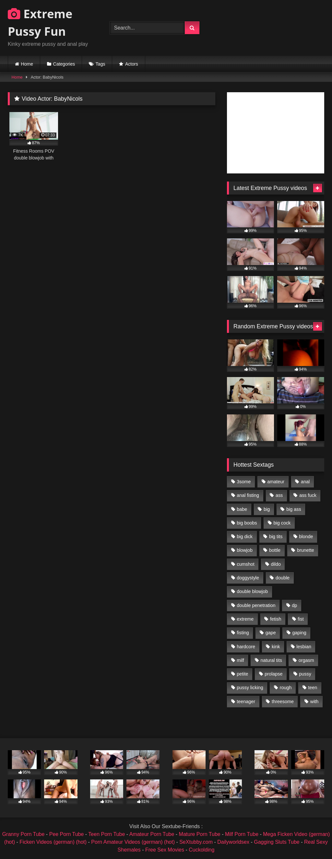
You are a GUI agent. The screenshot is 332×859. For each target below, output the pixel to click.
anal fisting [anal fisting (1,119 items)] (248, 495)
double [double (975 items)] (283, 577)
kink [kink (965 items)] (276, 646)
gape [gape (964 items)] (271, 632)
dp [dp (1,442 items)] (294, 605)
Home (27, 64)
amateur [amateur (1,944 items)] (275, 481)
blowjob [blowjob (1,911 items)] (245, 550)
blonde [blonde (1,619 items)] (306, 536)
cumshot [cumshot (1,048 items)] (245, 564)
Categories (64, 64)
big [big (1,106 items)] (267, 509)
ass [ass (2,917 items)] (279, 495)
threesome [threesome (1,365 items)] (283, 701)
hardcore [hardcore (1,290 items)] (246, 646)
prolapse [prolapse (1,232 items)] (273, 673)
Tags (100, 64)
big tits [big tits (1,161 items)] (276, 536)
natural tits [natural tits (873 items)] (271, 660)
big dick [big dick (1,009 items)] (245, 536)
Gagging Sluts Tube (277, 842)
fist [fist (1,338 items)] (300, 619)
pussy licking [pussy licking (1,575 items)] (250, 687)
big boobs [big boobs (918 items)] (247, 522)
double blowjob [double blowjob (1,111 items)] (252, 591)
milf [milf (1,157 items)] (240, 660)
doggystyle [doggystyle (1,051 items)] (248, 577)
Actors (131, 64)
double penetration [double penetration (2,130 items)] (256, 605)
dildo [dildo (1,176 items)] (275, 564)
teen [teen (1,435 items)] (312, 687)
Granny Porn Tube (23, 834)
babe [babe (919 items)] (242, 509)
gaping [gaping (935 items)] (299, 632)
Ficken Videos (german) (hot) (53, 842)
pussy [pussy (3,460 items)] (305, 673)
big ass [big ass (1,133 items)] (293, 509)
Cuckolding (201, 850)
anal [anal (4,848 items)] (305, 481)
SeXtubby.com (196, 842)
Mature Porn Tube (199, 834)
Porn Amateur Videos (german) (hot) (133, 842)
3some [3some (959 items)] (244, 481)
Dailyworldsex (233, 842)
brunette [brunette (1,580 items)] (305, 550)
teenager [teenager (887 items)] (246, 701)
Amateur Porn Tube (151, 834)
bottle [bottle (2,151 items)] (274, 550)
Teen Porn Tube (106, 834)
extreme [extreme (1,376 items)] (245, 619)
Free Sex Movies (164, 850)
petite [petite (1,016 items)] (242, 673)
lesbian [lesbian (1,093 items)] (303, 646)
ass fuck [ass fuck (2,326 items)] (307, 495)
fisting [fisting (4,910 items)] (243, 632)
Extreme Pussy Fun (40, 22)
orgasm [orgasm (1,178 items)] (306, 660)
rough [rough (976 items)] (286, 687)
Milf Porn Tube (241, 834)
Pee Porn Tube (66, 834)
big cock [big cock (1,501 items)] (282, 522)
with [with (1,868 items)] (314, 701)
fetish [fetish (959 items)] (275, 619)
